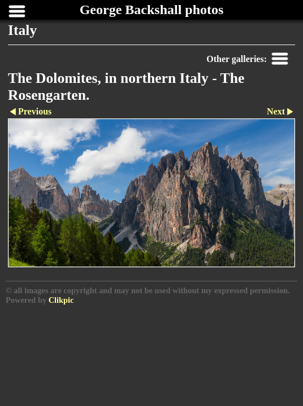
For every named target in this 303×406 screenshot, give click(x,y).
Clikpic (61, 299)
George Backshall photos (152, 9)
